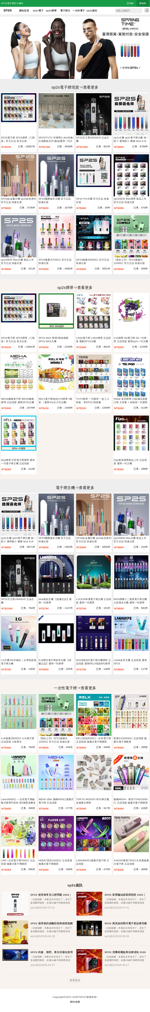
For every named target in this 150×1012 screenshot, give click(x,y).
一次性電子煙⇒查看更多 (75, 688)
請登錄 (130, 3)
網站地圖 (75, 1001)
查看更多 (75, 980)
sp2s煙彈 (51, 10)
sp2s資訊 (91, 10)
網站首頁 (24, 10)
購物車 (142, 3)
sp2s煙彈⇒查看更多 (75, 287)
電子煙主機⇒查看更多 (75, 488)
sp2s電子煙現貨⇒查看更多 (75, 87)
